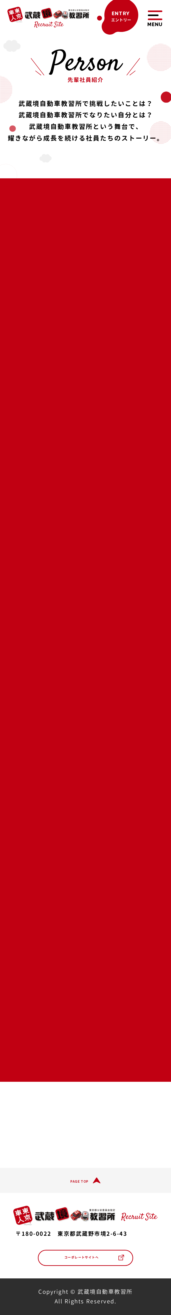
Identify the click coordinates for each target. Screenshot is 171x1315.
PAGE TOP (79, 1182)
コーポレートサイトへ (81, 1257)
